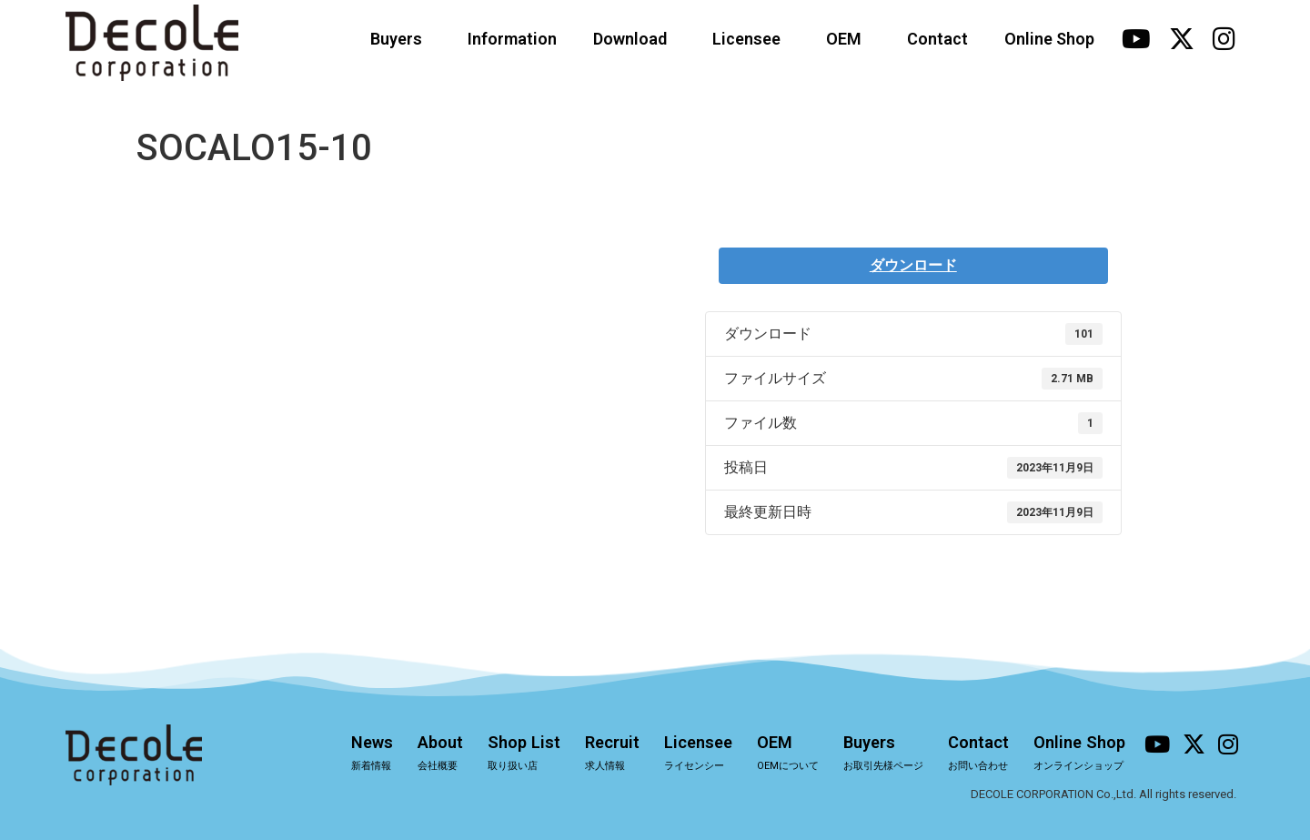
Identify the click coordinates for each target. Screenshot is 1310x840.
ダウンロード (913, 265)
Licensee (751, 38)
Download (634, 38)
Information (512, 38)
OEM (848, 38)
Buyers (400, 38)
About (420, 754)
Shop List (505, 754)
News (349, 754)
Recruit (594, 754)
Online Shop (1049, 38)
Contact (937, 38)
